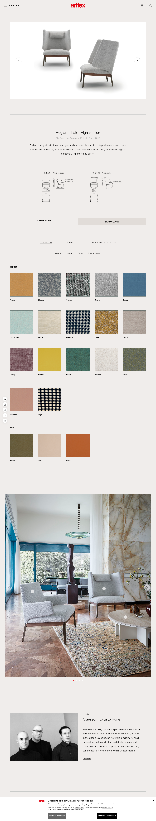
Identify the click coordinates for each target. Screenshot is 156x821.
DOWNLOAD (112, 221)
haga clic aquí (79, 807)
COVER (44, 242)
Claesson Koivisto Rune (82, 138)
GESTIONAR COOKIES (57, 816)
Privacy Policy (107, 807)
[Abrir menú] (5, 5)
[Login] (142, 5)
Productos (14, 5)
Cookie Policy (52, 809)
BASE (70, 242)
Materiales (43, 220)
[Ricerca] (150, 5)
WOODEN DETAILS (101, 242)
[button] (137, 60)
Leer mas (87, 759)
